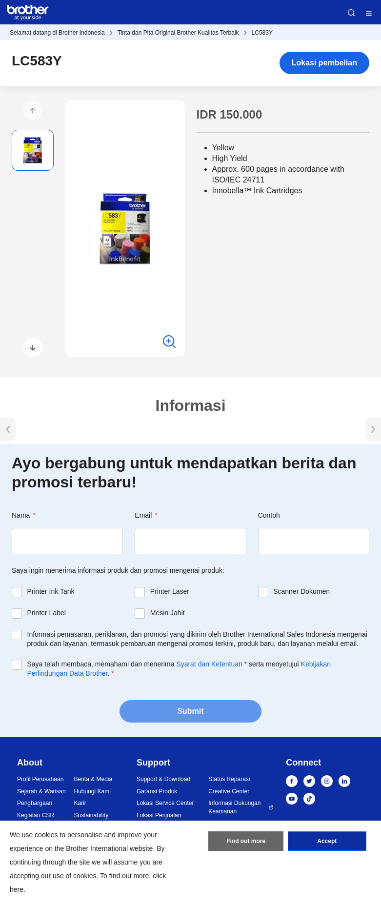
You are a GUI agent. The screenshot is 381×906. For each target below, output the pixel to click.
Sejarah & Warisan (41, 791)
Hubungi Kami (92, 791)
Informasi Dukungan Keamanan (234, 807)
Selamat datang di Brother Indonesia (57, 32)
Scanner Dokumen (301, 591)
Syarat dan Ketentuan (209, 664)
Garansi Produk (157, 791)
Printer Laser (169, 591)
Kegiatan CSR (35, 815)
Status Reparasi (229, 779)
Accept (327, 841)
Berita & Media (93, 779)
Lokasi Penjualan (159, 815)
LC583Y (262, 32)
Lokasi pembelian (324, 63)
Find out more (245, 841)
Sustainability (91, 815)
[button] (32, 110)
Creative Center (228, 791)
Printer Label (46, 613)
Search (351, 13)
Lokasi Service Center (165, 803)
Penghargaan (34, 803)
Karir (80, 803)
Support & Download (163, 779)
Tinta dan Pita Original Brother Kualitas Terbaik (178, 32)
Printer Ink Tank (51, 591)
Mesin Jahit (167, 613)
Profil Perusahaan (40, 779)
